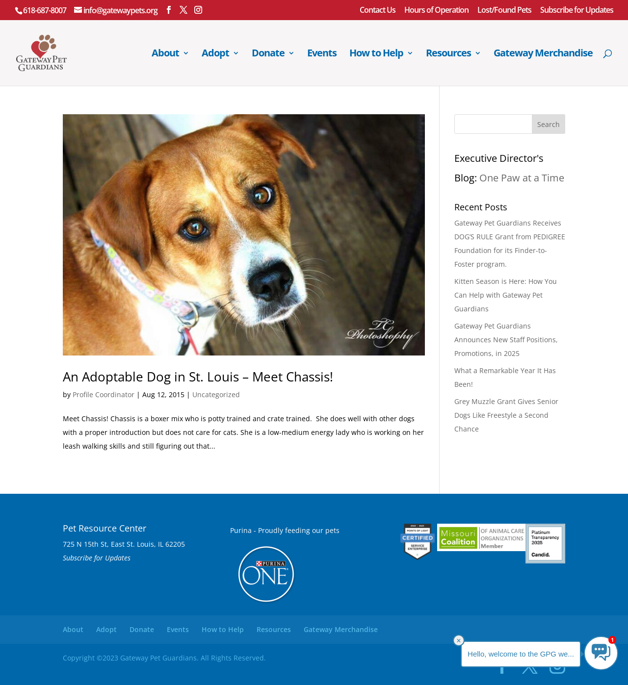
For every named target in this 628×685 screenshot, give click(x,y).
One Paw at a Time (521, 177)
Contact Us (377, 10)
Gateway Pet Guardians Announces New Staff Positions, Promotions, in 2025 (506, 339)
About (165, 54)
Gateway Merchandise (543, 54)
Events (322, 54)
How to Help (376, 54)
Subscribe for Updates (576, 10)
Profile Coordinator (103, 394)
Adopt (215, 54)
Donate (268, 54)
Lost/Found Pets (504, 10)
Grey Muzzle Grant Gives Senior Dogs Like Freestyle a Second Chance (506, 415)
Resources (448, 54)
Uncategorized (216, 394)
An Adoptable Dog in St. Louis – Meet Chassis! (198, 376)
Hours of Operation (436, 10)
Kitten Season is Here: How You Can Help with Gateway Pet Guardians (505, 295)
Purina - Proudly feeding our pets (285, 530)
